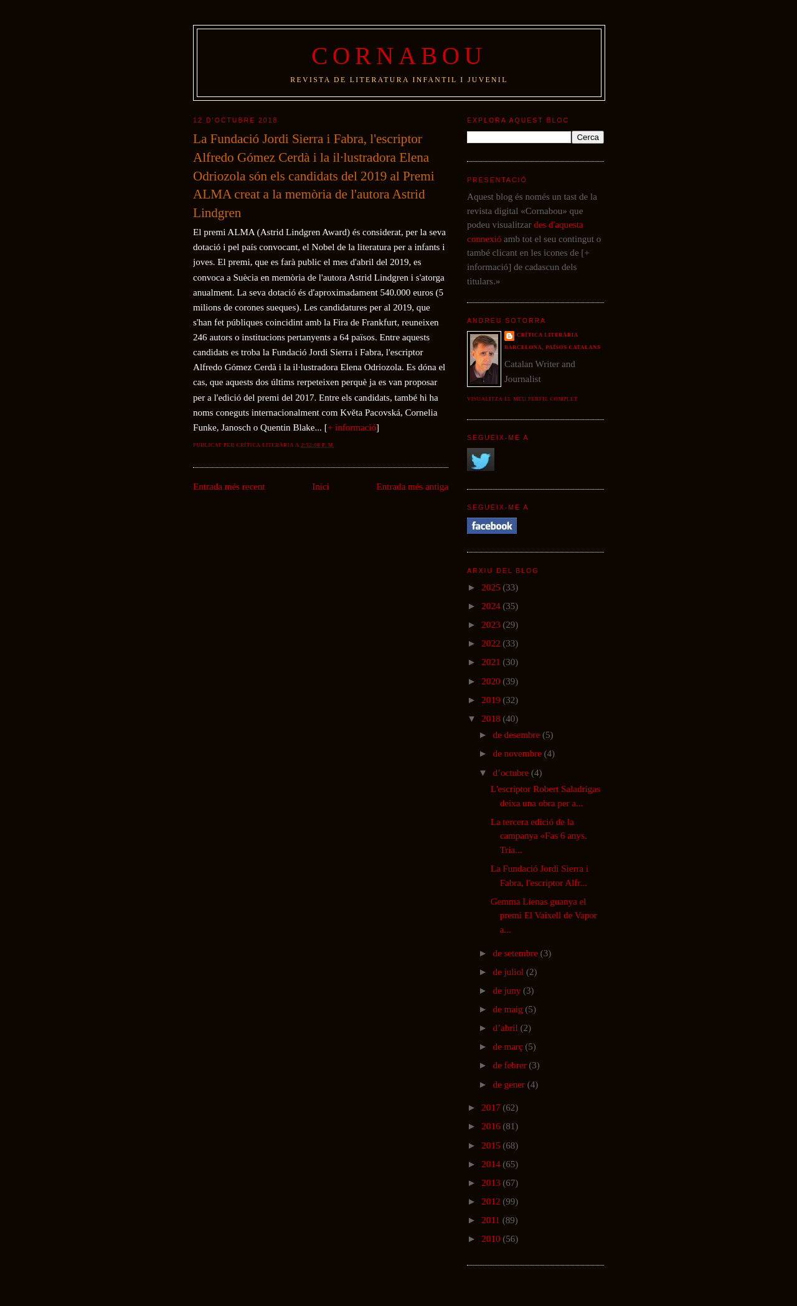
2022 (491, 643)
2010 (491, 1239)
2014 (491, 1164)
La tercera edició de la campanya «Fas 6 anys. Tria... (539, 836)
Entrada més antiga (412, 487)
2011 (491, 1220)
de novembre (518, 753)
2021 (491, 662)
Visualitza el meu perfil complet (522, 399)
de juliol (509, 972)
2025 (491, 587)
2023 (491, 625)
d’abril (506, 1028)
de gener (510, 1084)
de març (509, 1047)
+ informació (352, 427)
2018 (491, 719)
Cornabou (399, 55)
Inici (320, 487)
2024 (491, 606)
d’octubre (512, 773)
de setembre (516, 953)
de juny (508, 991)
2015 (491, 1145)
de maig (509, 1009)
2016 (491, 1126)
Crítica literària (547, 335)
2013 (491, 1183)
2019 (491, 700)
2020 (491, 681)
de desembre (517, 735)
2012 (491, 1201)
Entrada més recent (229, 487)
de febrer (511, 1065)
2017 (491, 1107)
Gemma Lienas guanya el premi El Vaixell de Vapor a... (544, 916)
